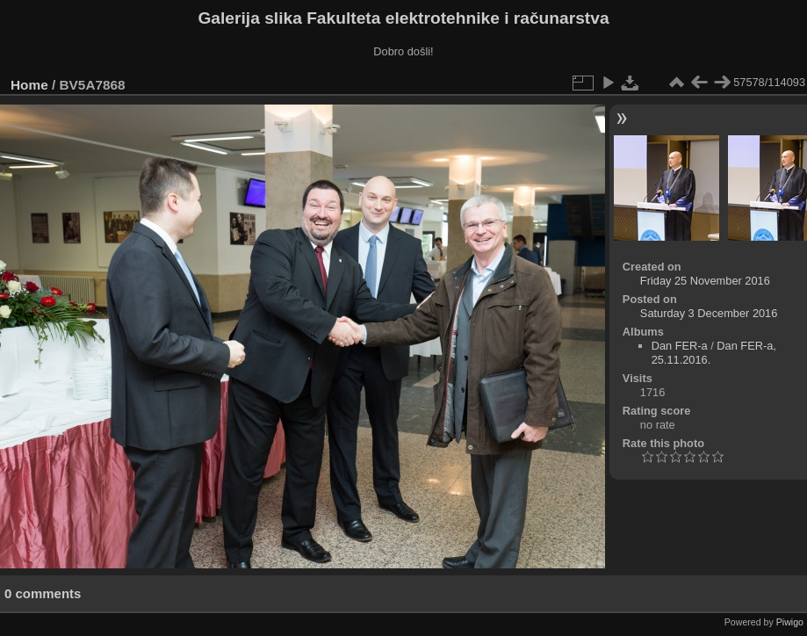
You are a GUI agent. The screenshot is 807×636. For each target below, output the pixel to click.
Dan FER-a (680, 345)
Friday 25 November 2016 (705, 280)
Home (29, 84)
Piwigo (789, 622)
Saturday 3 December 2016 (709, 313)
